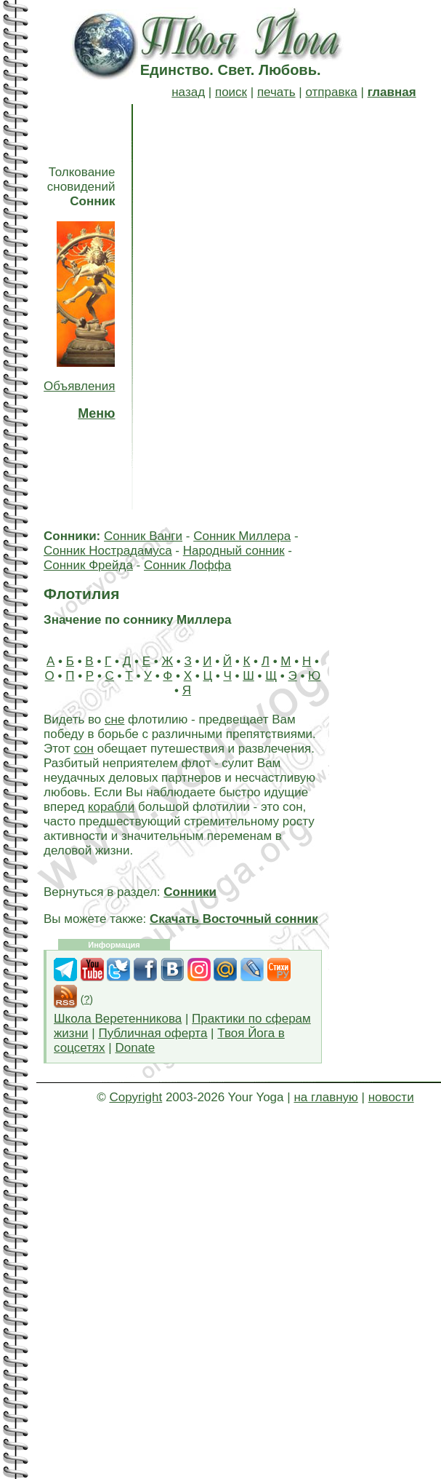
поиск (231, 92)
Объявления (79, 386)
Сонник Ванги (143, 536)
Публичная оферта (152, 1033)
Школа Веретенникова (118, 1019)
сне (114, 719)
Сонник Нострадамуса (108, 551)
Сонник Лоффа (187, 565)
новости (391, 1097)
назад (188, 92)
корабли (111, 807)
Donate (135, 1048)
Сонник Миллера (242, 536)
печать (276, 92)
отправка (331, 92)
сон (83, 749)
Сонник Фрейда (88, 565)
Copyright (135, 1097)
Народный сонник (234, 551)
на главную (325, 1097)
